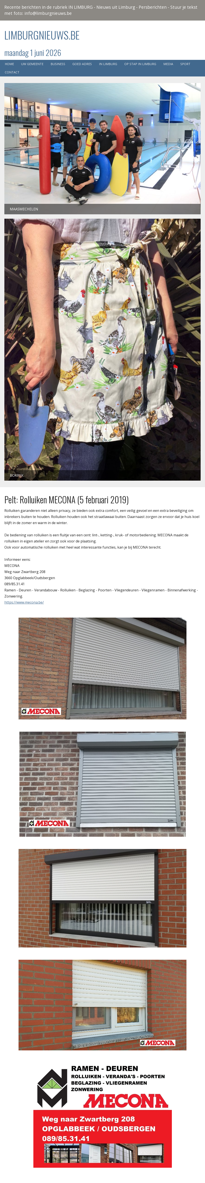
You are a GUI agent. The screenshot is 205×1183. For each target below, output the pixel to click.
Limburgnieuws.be (42, 35)
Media (168, 64)
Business (58, 64)
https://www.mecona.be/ (24, 602)
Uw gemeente (32, 64)
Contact (12, 72)
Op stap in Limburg (140, 64)
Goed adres (82, 64)
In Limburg (108, 64)
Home (9, 64)
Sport (185, 64)
